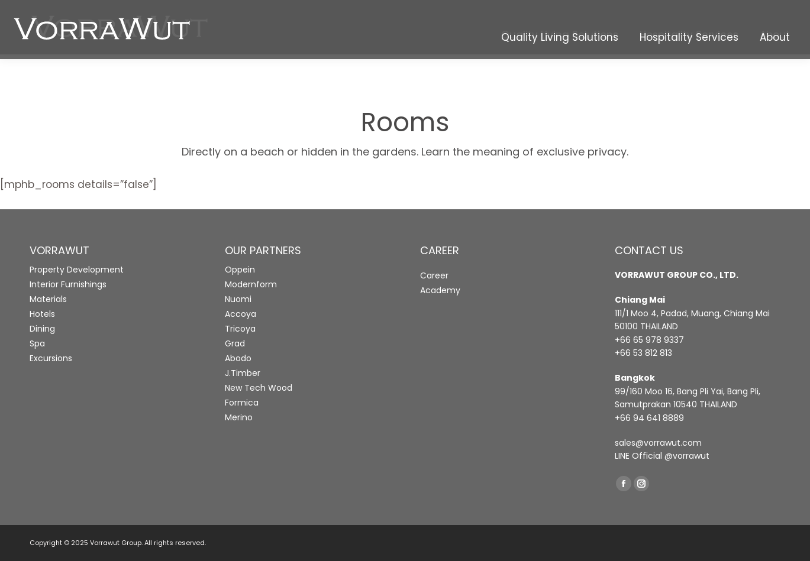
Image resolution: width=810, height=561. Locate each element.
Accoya (240, 314)
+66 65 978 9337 (649, 340)
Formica (242, 402)
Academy (440, 290)
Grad (235, 343)
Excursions (51, 358)
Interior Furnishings (68, 284)
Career (434, 275)
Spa (37, 343)
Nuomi (238, 299)
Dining (42, 329)
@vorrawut (686, 456)
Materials (48, 299)
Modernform (251, 284)
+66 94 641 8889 (649, 418)
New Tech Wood (258, 388)
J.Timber (242, 373)
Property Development (77, 269)
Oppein (240, 269)
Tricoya (240, 329)
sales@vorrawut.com (658, 443)
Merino (239, 417)
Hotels (42, 314)
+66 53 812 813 (643, 353)
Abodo (238, 358)
